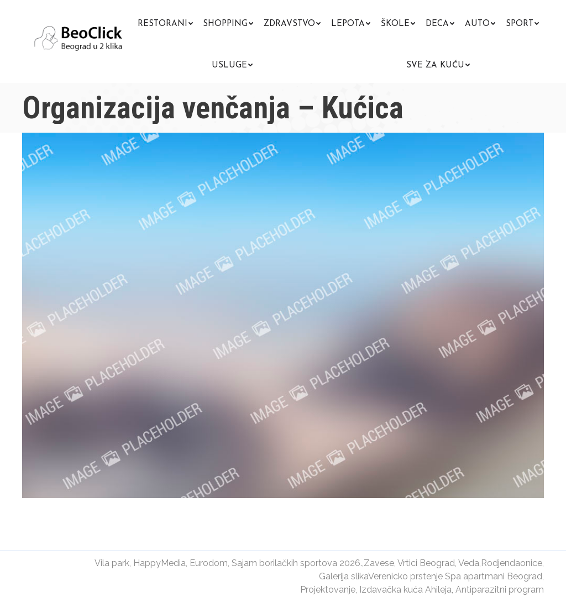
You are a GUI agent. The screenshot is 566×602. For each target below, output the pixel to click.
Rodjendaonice (511, 563)
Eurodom (209, 563)
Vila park (112, 563)
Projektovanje (327, 589)
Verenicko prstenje (405, 576)
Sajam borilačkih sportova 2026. (297, 563)
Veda (468, 563)
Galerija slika (343, 576)
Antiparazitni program (499, 589)
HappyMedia (159, 563)
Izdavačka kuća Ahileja (405, 589)
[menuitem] (165, 22)
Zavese (379, 563)
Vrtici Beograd (426, 563)
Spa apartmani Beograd (493, 576)
